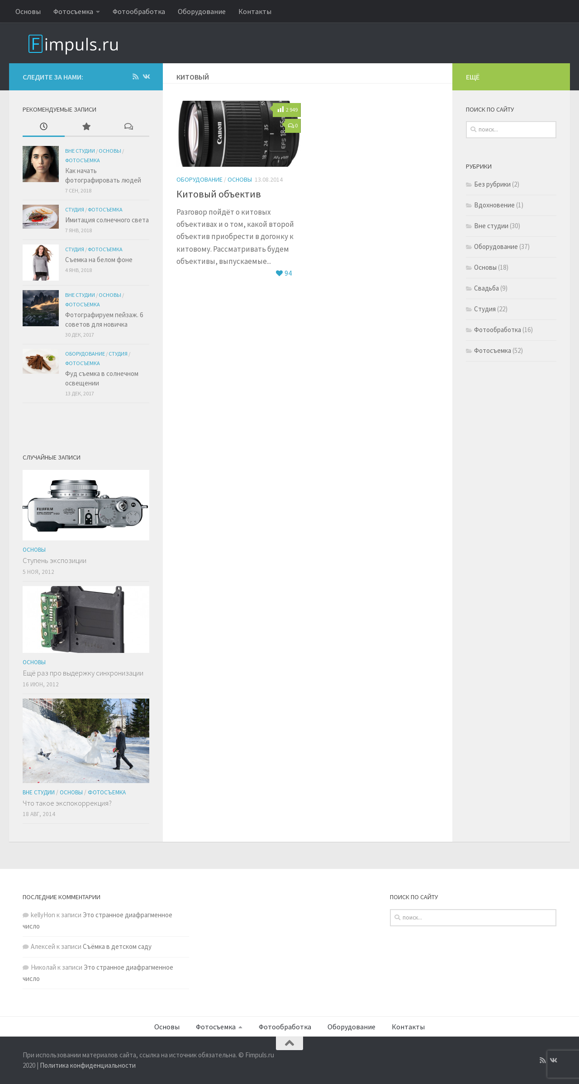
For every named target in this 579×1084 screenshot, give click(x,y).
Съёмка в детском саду (117, 946)
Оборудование (202, 11)
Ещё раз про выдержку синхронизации (83, 673)
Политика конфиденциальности (88, 1065)
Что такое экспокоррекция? (67, 803)
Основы (28, 11)
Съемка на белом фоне (99, 259)
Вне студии (80, 150)
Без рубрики (492, 185)
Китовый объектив (218, 194)
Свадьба (486, 289)
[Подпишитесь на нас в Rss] (135, 76)
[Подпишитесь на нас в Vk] (145, 76)
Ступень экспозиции (54, 560)
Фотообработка (139, 11)
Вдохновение (494, 206)
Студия (74, 209)
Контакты (254, 11)
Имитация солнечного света (107, 220)
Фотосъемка (73, 11)
